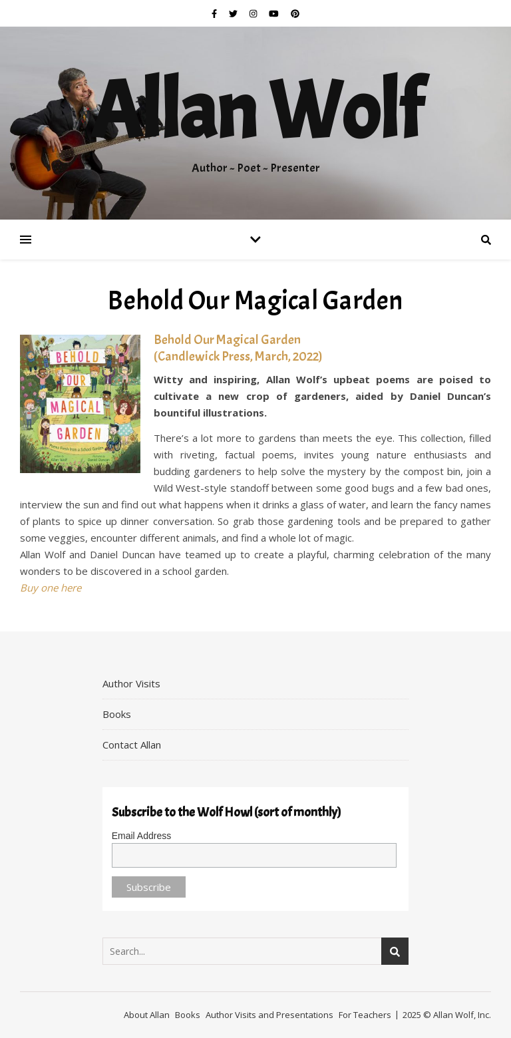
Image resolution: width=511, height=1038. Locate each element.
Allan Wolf (255, 112)
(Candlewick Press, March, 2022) (238, 356)
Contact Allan (131, 744)
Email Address (141, 835)
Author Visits (131, 683)
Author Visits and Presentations (269, 1015)
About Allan (147, 1015)
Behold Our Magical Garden (227, 339)
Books (116, 714)
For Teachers (365, 1015)
